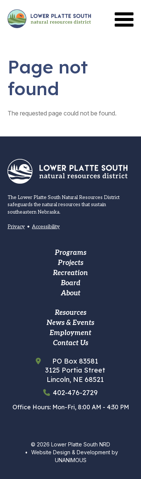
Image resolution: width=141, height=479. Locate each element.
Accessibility (46, 227)
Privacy (16, 227)
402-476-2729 (75, 393)
